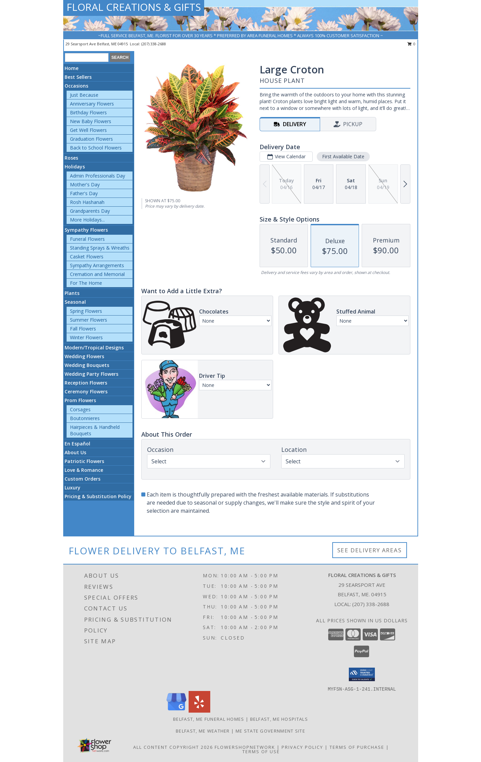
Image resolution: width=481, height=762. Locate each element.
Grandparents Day (90, 211)
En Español (77, 443)
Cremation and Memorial (97, 274)
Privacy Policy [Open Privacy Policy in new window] (302, 747)
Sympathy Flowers (86, 230)
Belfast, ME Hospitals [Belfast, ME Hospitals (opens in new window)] (279, 719)
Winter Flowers (86, 337)
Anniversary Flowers (92, 103)
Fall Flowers (83, 328)
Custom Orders (82, 479)
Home (71, 68)
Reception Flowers (86, 382)
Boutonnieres (85, 418)
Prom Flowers (80, 400)
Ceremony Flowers (86, 391)
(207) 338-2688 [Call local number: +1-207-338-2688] (153, 43)
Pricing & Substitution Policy (98, 496)
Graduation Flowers (91, 139)
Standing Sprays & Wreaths (99, 248)
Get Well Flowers (88, 130)
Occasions (76, 86)
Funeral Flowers (87, 239)
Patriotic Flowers (84, 461)
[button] (362, 674)
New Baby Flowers (90, 121)
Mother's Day (85, 184)
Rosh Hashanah (87, 202)
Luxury (72, 487)
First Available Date (343, 156)
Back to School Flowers (96, 147)
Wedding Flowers (84, 356)
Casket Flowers (86, 256)
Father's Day (84, 193)
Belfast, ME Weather (203, 731)
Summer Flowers (88, 320)
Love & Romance (84, 470)
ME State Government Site (270, 731)
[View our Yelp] (199, 711)
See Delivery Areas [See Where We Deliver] (369, 550)
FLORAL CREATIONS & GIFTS (134, 7)
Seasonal (75, 302)
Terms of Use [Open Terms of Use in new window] (261, 751)
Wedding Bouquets (87, 365)
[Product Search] (87, 57)
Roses (71, 158)
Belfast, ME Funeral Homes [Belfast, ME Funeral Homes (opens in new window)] (208, 719)
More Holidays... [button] (87, 219)
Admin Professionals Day (97, 175)
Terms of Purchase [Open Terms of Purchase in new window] (357, 747)
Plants (72, 293)
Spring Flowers (86, 311)
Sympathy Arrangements (97, 265)
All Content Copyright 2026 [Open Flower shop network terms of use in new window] (173, 747)
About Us (75, 452)
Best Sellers (78, 77)
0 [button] (411, 43)
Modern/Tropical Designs (94, 347)
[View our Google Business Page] (176, 711)
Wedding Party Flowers (91, 374)
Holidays (75, 166)
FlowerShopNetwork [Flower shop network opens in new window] (245, 747)
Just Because (84, 95)
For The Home (86, 283)
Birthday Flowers (88, 112)
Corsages (80, 409)
